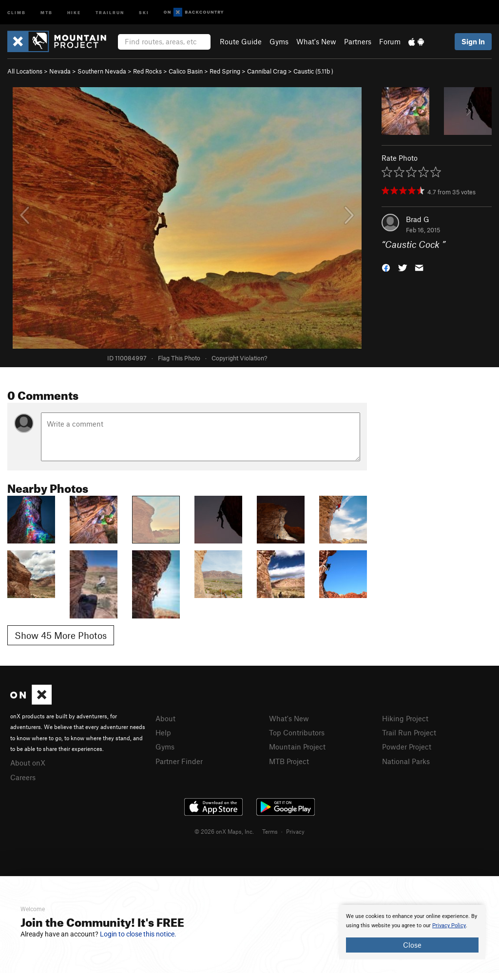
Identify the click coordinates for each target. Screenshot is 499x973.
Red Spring (225, 71)
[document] (412, 932)
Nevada (60, 71)
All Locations (24, 71)
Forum (390, 41)
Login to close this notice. (138, 934)
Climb (16, 12)
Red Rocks (147, 71)
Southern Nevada (101, 71)
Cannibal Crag (267, 71)
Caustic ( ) (313, 71)
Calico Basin (186, 71)
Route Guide (241, 41)
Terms (270, 831)
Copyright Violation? (239, 358)
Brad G (417, 219)
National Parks (406, 761)
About (165, 718)
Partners (357, 41)
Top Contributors (297, 732)
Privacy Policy (449, 925)
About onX (27, 762)
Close (412, 944)
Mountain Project (297, 746)
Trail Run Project (409, 732)
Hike (74, 12)
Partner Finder (179, 761)
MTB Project (289, 761)
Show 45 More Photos (61, 635)
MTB (46, 12)
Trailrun (110, 12)
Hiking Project (405, 718)
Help (163, 732)
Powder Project (406, 746)
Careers (23, 777)
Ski (144, 12)
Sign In (473, 41)
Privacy (295, 831)
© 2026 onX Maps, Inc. (224, 831)
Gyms (278, 41)
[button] (386, 267)
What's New (316, 41)
